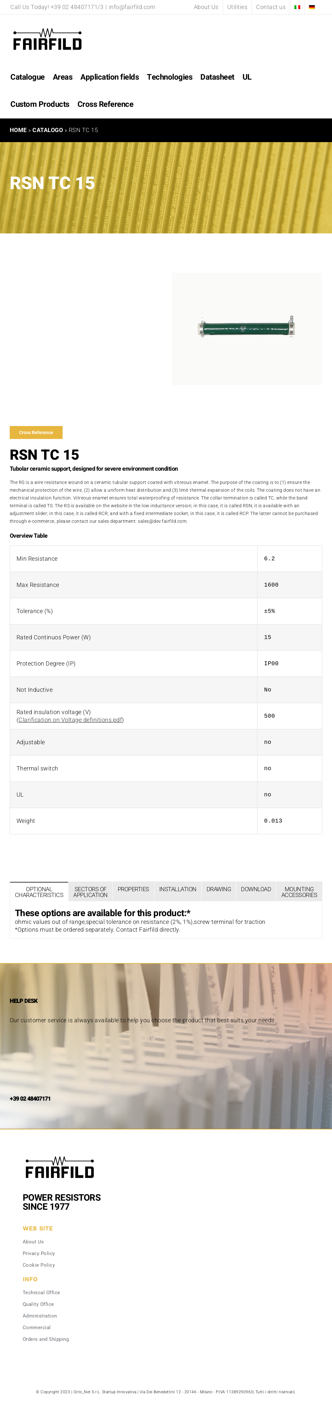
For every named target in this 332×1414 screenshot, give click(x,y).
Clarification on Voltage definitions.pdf (70, 719)
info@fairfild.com (132, 7)
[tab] (39, 891)
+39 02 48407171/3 (77, 7)
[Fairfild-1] (60, 1155)
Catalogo (47, 130)
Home (18, 130)
